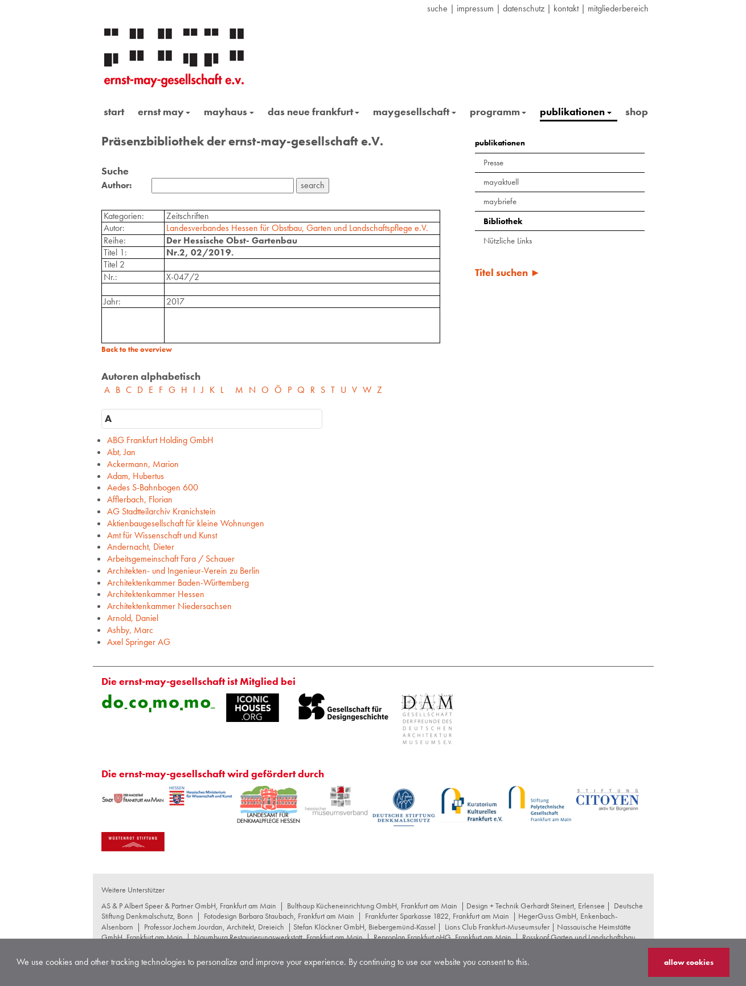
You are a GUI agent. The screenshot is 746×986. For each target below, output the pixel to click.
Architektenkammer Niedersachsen (169, 606)
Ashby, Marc (130, 630)
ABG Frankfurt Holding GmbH (160, 440)
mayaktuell (501, 182)
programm (498, 111)
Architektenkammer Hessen (155, 594)
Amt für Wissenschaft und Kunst (162, 535)
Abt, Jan (121, 452)
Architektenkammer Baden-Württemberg (178, 583)
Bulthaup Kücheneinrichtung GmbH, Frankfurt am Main (372, 905)
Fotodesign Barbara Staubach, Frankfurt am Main (279, 916)
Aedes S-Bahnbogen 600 (152, 487)
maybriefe (500, 201)
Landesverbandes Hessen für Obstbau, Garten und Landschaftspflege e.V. (297, 228)
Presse (493, 162)
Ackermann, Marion (143, 464)
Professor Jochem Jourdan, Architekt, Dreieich (214, 927)
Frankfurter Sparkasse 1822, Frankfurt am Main (437, 916)
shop (636, 111)
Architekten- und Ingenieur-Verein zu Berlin (183, 571)
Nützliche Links (507, 240)
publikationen (576, 111)
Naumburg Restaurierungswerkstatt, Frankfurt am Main (278, 937)
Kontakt (566, 8)
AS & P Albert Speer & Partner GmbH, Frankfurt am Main (188, 905)
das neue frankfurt (314, 111)
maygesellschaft (414, 111)
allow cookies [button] (689, 962)
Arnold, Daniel (132, 618)
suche (437, 8)
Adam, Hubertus (135, 476)
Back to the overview (136, 349)
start (114, 111)
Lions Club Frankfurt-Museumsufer (497, 927)
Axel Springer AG (138, 642)
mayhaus (229, 111)
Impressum (475, 8)
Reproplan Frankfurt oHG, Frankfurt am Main (442, 937)
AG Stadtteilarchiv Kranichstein (161, 511)
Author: (116, 185)
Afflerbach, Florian (140, 499)
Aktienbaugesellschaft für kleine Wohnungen (185, 523)
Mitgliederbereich (618, 8)
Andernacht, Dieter (140, 547)
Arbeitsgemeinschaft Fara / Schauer (171, 559)
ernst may (164, 111)
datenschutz (523, 8)
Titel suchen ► (507, 272)
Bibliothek (502, 221)
